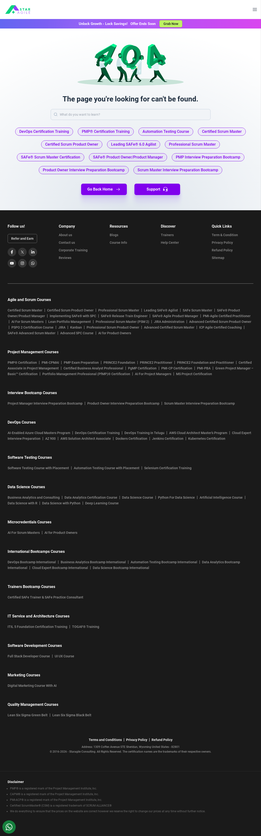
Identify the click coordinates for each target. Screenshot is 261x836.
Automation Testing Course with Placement (106, 468)
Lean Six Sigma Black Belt (71, 715)
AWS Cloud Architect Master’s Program (198, 433)
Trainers (167, 235)
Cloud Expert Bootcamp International (60, 568)
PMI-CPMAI (50, 362)
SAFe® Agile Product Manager (175, 316)
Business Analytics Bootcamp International (93, 562)
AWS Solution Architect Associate (85, 438)
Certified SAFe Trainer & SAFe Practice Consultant (45, 597)
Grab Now (170, 24)
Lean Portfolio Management (69, 322)
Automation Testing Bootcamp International (164, 562)
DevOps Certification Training (97, 433)
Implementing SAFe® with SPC (73, 316)
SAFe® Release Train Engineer (124, 316)
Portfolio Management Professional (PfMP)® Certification (86, 374)
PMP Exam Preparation (81, 362)
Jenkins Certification (167, 438)
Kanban (76, 327)
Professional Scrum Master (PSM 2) (122, 322)
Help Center (170, 242)
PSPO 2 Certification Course (32, 327)
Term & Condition (225, 235)
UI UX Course (64, 656)
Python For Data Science (176, 497)
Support (157, 189)
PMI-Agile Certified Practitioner (227, 316)
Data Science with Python (61, 503)
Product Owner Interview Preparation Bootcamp (123, 403)
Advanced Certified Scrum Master (169, 327)
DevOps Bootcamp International (32, 562)
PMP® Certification (22, 362)
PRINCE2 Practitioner (156, 362)
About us (65, 235)
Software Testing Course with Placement (38, 468)
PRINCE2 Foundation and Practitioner (205, 362)
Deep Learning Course (102, 503)
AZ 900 (50, 438)
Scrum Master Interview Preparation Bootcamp (199, 403)
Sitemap (218, 258)
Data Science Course (137, 497)
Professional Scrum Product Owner (113, 327)
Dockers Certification (131, 438)
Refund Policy (222, 250)
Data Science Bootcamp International (121, 568)
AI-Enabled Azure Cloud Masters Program (39, 433)
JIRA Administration (169, 322)
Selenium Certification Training (168, 468)
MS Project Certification (194, 374)
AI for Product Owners (114, 333)
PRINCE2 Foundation (119, 362)
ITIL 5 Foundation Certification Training (37, 627)
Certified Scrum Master (25, 310)
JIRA (61, 327)
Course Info (118, 242)
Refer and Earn (22, 238)
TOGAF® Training (85, 627)
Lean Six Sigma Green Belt (28, 715)
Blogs (114, 235)
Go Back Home (103, 189)
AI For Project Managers (153, 374)
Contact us (67, 242)
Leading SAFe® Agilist (161, 310)
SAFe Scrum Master (197, 310)
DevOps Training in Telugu (144, 433)
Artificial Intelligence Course (221, 497)
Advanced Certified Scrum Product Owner (220, 322)
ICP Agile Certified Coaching (220, 327)
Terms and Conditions (105, 740)
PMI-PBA (204, 368)
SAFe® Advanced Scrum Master (31, 333)
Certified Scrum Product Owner (70, 310)
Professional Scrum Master (118, 310)
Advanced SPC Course (77, 333)
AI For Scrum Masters (27, 322)
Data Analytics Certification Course (90, 497)
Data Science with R (22, 503)
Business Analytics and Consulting (34, 497)
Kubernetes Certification (206, 438)
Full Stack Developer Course (29, 656)
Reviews (65, 258)
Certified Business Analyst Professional (93, 368)
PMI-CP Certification (176, 368)
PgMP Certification (142, 368)
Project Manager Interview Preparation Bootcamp (45, 403)
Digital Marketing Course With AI (32, 686)
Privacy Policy (222, 242)
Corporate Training (73, 250)
